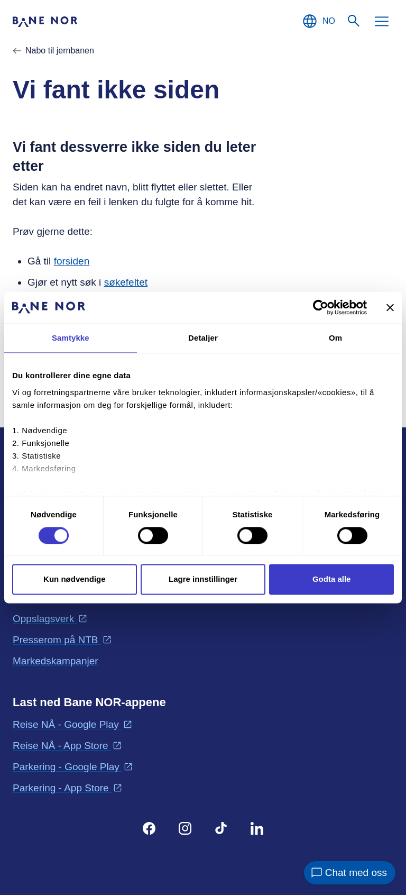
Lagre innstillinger (203, 579)
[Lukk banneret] (390, 307)
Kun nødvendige (74, 579)
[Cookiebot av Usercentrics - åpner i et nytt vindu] (320, 307)
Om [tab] (335, 337)
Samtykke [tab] (70, 337)
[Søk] (354, 21)
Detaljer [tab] (203, 337)
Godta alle (331, 579)
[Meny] (381, 21)
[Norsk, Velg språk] (318, 21)
